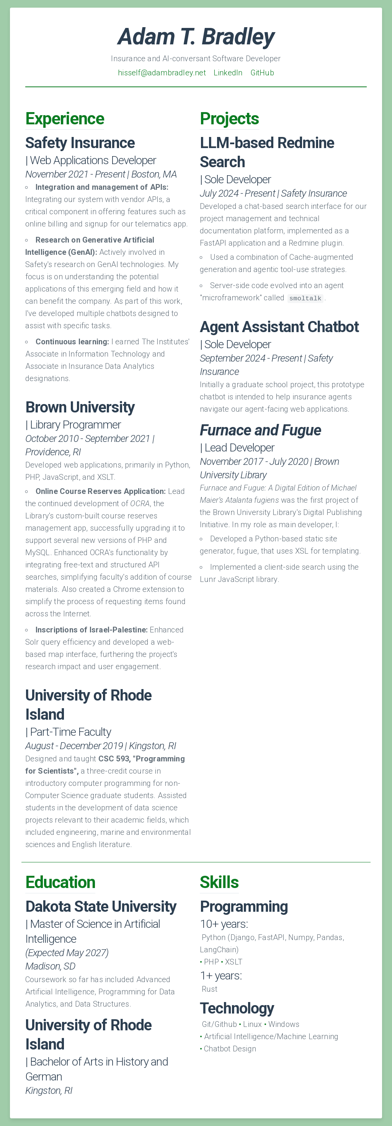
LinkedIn (228, 72)
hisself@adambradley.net (162, 72)
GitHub (262, 72)
